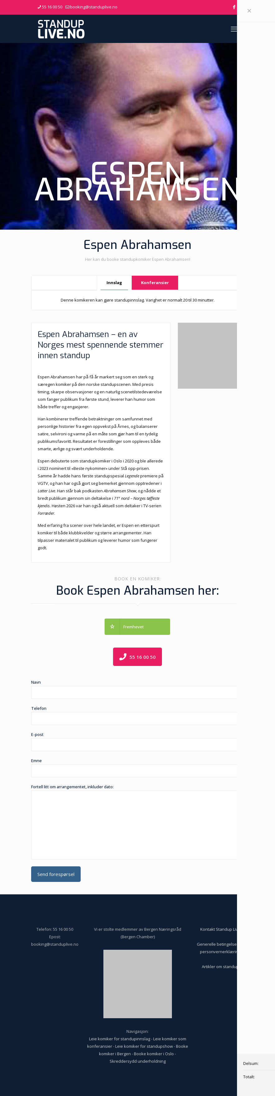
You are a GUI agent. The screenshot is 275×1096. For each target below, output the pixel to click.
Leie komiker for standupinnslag (119, 1039)
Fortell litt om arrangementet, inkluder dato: (137, 821)
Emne (137, 767)
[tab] (114, 283)
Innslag (114, 282)
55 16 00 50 (63, 929)
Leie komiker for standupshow (144, 1046)
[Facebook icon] (234, 7)
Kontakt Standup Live (220, 929)
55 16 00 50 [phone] (52, 7)
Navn (137, 689)
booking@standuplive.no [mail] (93, 7)
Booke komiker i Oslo (154, 1053)
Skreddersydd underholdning (138, 1061)
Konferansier (155, 282)
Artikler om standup (220, 966)
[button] (137, 626)
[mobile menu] (234, 28)
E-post (137, 741)
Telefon (137, 715)
